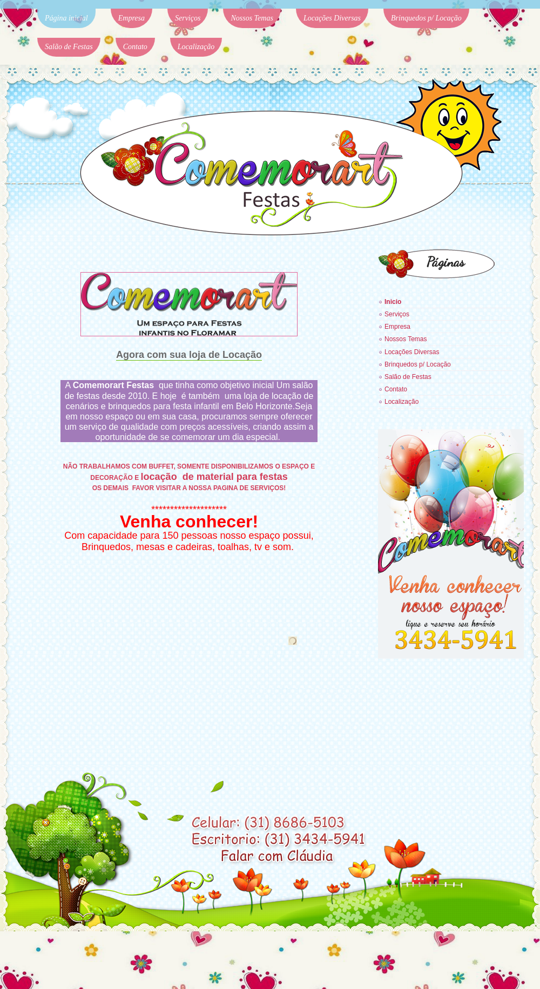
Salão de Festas (69, 47)
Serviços (187, 18)
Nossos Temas (252, 18)
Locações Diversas (332, 18)
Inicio (392, 302)
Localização (196, 47)
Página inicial (66, 18)
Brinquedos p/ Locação (426, 18)
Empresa (131, 18)
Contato (135, 47)
